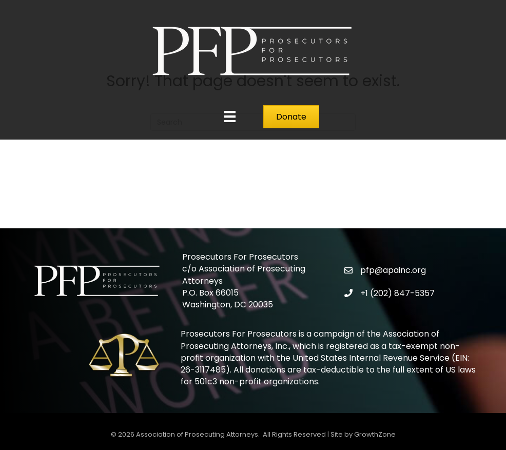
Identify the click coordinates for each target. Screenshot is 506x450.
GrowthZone (375, 434)
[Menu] (230, 116)
